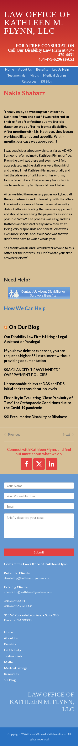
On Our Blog (24, 327)
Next (68, 434)
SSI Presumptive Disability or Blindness (35, 417)
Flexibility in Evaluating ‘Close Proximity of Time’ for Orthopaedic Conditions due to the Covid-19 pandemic (38, 403)
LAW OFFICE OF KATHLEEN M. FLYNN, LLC (42, 702)
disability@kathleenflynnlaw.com (27, 578)
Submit (39, 552)
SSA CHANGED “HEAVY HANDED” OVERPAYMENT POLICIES (32, 372)
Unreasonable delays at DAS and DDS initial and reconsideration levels (34, 386)
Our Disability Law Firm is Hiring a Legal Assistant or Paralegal (35, 339)
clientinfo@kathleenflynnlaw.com (28, 592)
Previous (12, 434)
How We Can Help (25, 308)
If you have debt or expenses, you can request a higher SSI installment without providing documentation (37, 356)
